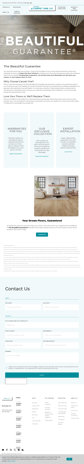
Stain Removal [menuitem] (62, 402)
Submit (42, 375)
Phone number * (10, 330)
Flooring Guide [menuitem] (62, 409)
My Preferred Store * (49, 341)
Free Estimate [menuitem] (36, 421)
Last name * (46, 303)
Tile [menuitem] (33, 418)
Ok (69, 459)
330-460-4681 (28, 3)
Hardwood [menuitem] (35, 409)
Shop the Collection (41, 156)
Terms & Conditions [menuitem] (74, 414)
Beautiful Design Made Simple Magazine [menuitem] (49, 414)
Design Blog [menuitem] (48, 420)
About (15, 33)
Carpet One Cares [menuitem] (74, 406)
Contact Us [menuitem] (74, 410)
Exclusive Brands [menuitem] (61, 423)
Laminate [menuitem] (35, 415)
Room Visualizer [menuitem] (48, 403)
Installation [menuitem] (61, 419)
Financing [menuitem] (35, 424)
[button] (57, 14)
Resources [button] (17, 7)
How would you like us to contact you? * (16, 320)
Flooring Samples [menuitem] (47, 408)
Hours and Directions (62, 8)
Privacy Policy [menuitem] (75, 418)
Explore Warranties (15, 154)
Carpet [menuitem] (34, 412)
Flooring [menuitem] (34, 402)
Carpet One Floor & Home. (14, 453)
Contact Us (42, 234)
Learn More (68, 152)
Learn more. (11, 461)
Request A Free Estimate (74, 8)
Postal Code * (9, 341)
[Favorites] (59, 14)
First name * (8, 303)
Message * (8, 351)
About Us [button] (6, 12)
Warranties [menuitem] (61, 416)
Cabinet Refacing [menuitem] (17, 12)
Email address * (47, 330)
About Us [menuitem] (73, 402)
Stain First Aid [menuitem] (62, 405)
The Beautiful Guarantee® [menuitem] (62, 412)
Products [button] (6, 7)
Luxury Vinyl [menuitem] (35, 405)
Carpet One (7, 33)
